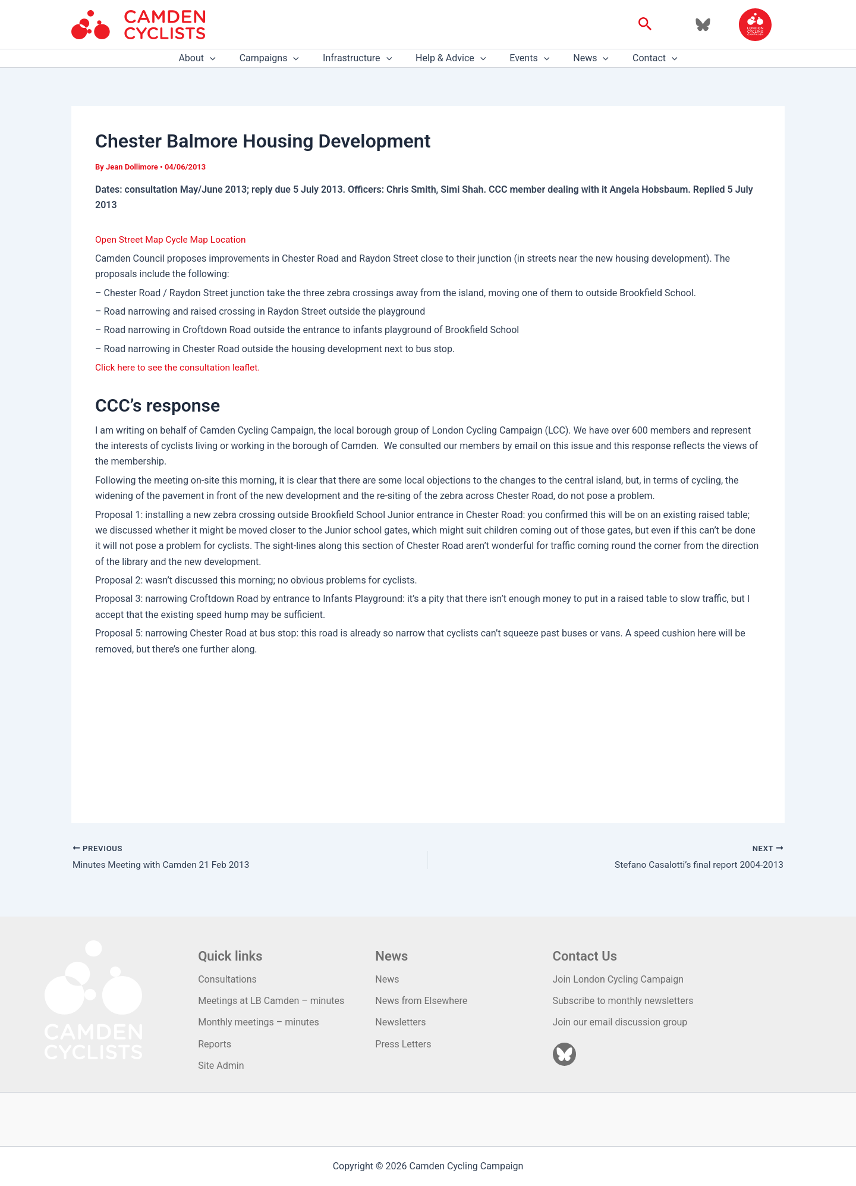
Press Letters (403, 1044)
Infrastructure (362, 58)
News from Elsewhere (421, 1001)
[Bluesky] (703, 24)
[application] (224, 58)
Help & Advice (451, 58)
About (211, 58)
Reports (214, 1044)
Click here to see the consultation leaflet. (180, 367)
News (581, 58)
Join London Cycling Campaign (618, 979)
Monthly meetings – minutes (258, 1022)
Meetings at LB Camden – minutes (271, 1001)
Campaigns (279, 58)
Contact (640, 58)
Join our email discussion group (620, 1022)
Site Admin (221, 1066)
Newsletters (400, 1022)
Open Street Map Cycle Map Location (173, 239)
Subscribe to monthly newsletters (623, 1001)
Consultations (227, 979)
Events (525, 58)
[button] (645, 24)
